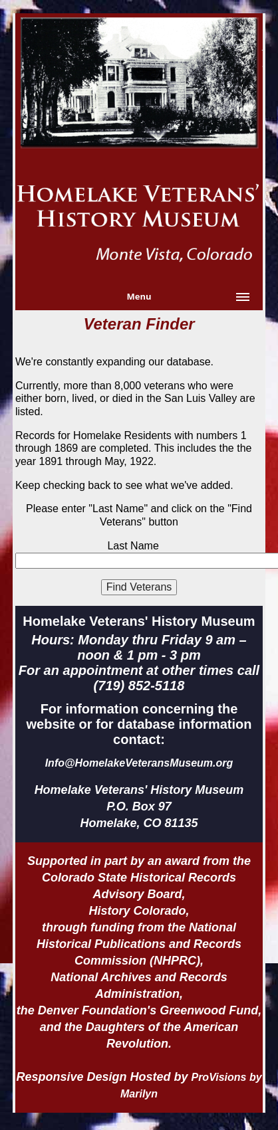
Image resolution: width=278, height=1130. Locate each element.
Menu (138, 296)
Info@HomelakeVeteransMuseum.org (139, 763)
